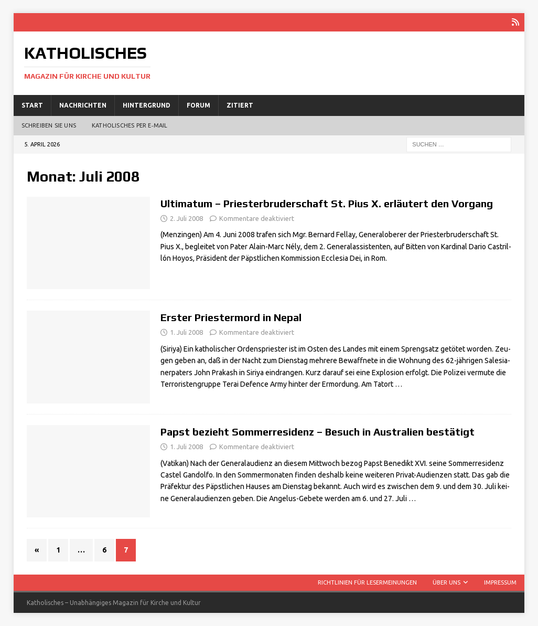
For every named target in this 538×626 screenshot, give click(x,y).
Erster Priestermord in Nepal (231, 317)
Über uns (446, 582)
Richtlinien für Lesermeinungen (367, 582)
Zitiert (240, 105)
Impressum (500, 582)
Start (32, 105)
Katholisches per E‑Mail (129, 125)
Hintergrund (146, 105)
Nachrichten (82, 105)
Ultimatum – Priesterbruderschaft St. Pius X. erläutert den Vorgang (326, 203)
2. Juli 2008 (186, 218)
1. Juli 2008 (186, 332)
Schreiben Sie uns (48, 125)
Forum (198, 105)
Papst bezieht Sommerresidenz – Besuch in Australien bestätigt (317, 432)
